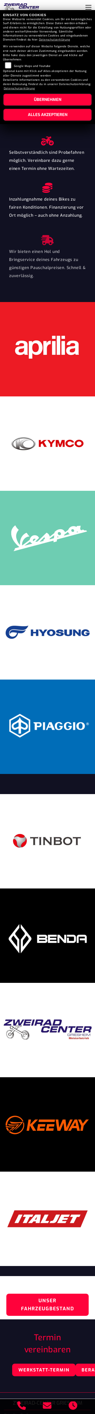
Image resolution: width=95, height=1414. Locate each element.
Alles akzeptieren (47, 114)
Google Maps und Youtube (32, 66)
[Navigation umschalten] (88, 7)
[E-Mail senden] (47, 1406)
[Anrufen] (21, 1406)
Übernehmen (47, 99)
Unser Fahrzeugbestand (47, 1304)
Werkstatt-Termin (43, 1370)
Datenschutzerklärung (54, 40)
